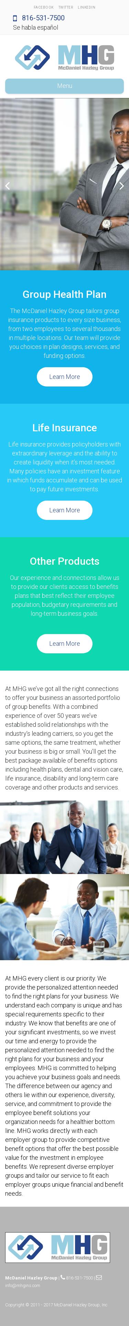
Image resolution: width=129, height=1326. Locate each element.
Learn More (64, 376)
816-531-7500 (39, 18)
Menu (64, 85)
